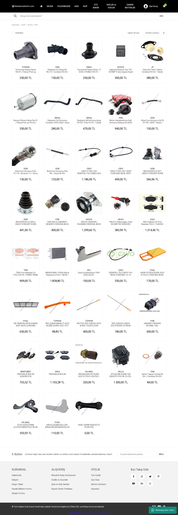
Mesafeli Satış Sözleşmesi (63, 475)
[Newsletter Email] (142, 454)
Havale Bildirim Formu (22, 489)
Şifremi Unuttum (98, 484)
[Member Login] (151, 6)
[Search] (89, 16)
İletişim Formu (18, 493)
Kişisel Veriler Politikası (61, 489)
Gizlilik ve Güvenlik (59, 480)
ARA (161, 16)
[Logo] (23, 6)
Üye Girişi (95, 480)
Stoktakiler (19, 33)
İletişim (15, 480)
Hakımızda (16, 475)
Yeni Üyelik (96, 475)
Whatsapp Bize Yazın (162, 510)
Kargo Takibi (17, 484)
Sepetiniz (95, 489)
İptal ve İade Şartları (60, 484)
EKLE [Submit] (161, 454)
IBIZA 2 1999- (33, 25)
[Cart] (164, 6)
